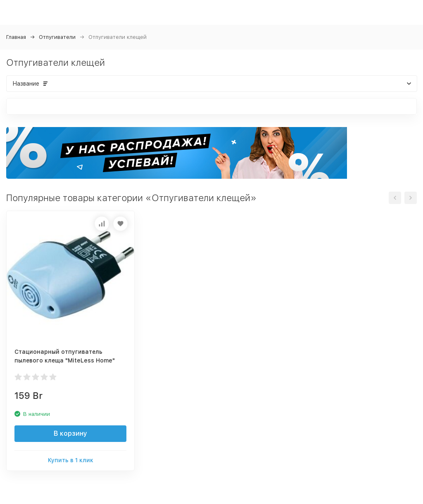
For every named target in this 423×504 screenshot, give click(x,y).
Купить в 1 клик (70, 460)
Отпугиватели (57, 37)
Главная (16, 37)
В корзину (70, 433)
